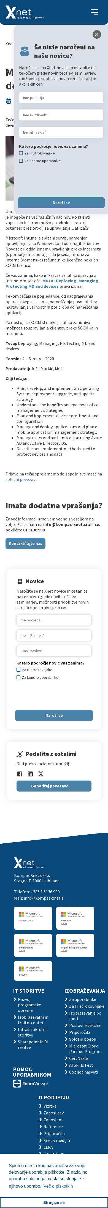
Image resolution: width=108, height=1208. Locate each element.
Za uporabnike (82, 999)
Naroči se (54, 715)
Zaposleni (53, 1119)
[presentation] (58, 695)
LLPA (48, 1147)
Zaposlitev (54, 1113)
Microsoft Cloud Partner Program (85, 1048)
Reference (53, 1126)
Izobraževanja (84, 990)
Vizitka (50, 1106)
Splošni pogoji (82, 1039)
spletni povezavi (21, 479)
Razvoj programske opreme (29, 1004)
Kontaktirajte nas (25, 543)
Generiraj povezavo (50, 786)
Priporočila (79, 1032)
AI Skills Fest (81, 1065)
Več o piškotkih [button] (58, 1186)
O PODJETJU (54, 1097)
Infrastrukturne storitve (33, 1032)
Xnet (10, 43)
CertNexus (79, 1058)
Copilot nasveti (83, 1072)
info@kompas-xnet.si (44, 898)
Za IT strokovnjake (86, 1006)
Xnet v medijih (57, 1140)
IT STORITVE (28, 990)
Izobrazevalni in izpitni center (33, 1019)
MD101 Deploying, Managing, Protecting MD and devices (53, 283)
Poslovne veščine (85, 1025)
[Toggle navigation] (94, 12)
